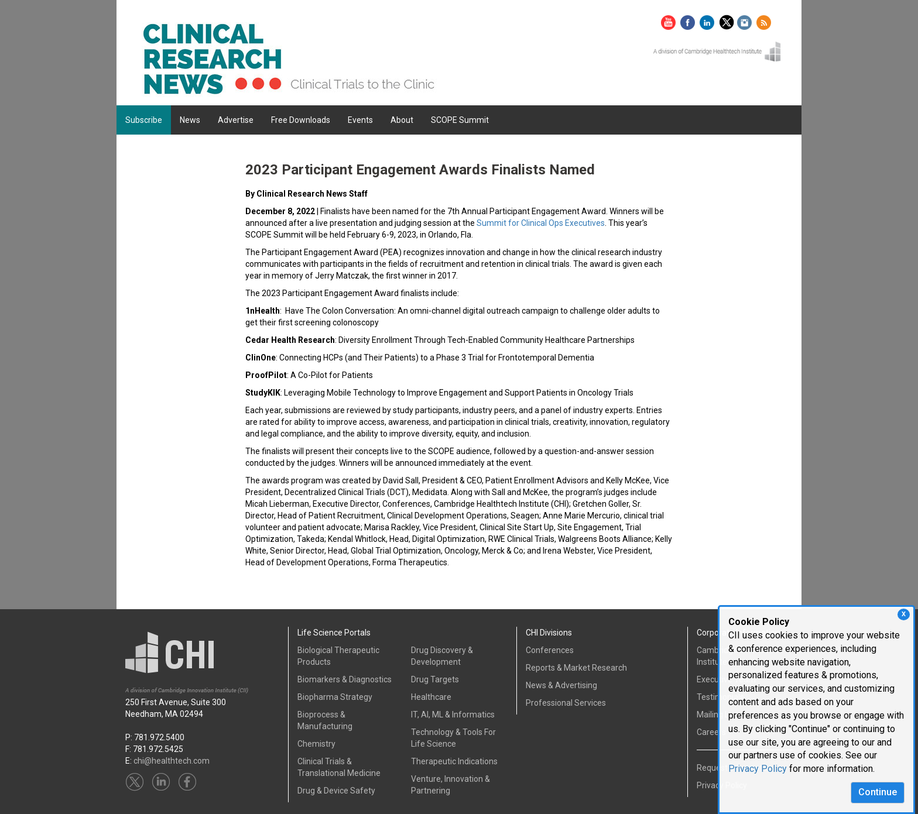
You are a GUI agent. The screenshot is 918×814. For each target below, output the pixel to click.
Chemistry (316, 743)
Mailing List (717, 714)
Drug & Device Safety (336, 790)
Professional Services (566, 702)
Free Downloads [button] (300, 120)
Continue (877, 792)
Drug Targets (435, 679)
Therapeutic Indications (454, 761)
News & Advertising (561, 685)
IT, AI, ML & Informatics (453, 714)
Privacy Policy (757, 768)
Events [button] (360, 120)
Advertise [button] (236, 120)
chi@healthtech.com (171, 760)
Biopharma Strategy (334, 697)
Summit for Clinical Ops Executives (541, 223)
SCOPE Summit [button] (460, 120)
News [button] (190, 120)
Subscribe (143, 120)
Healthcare (431, 697)
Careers (711, 732)
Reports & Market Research (576, 667)
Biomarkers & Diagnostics (344, 679)
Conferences (550, 650)
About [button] (402, 120)
